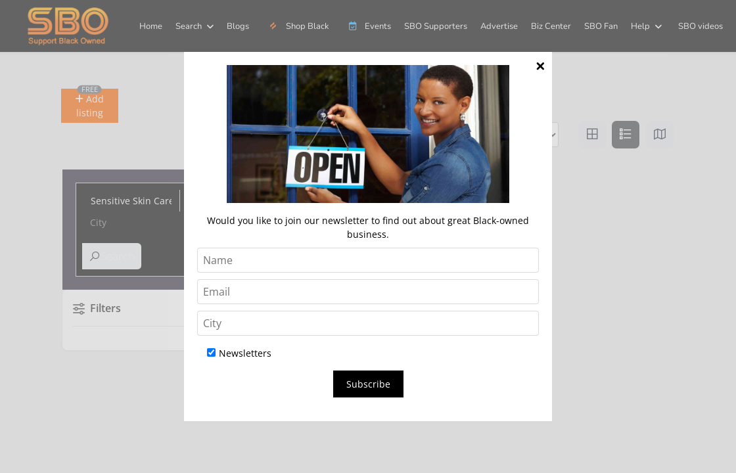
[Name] (368, 260)
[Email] (368, 291)
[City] (368, 323)
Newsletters (239, 353)
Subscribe (368, 384)
